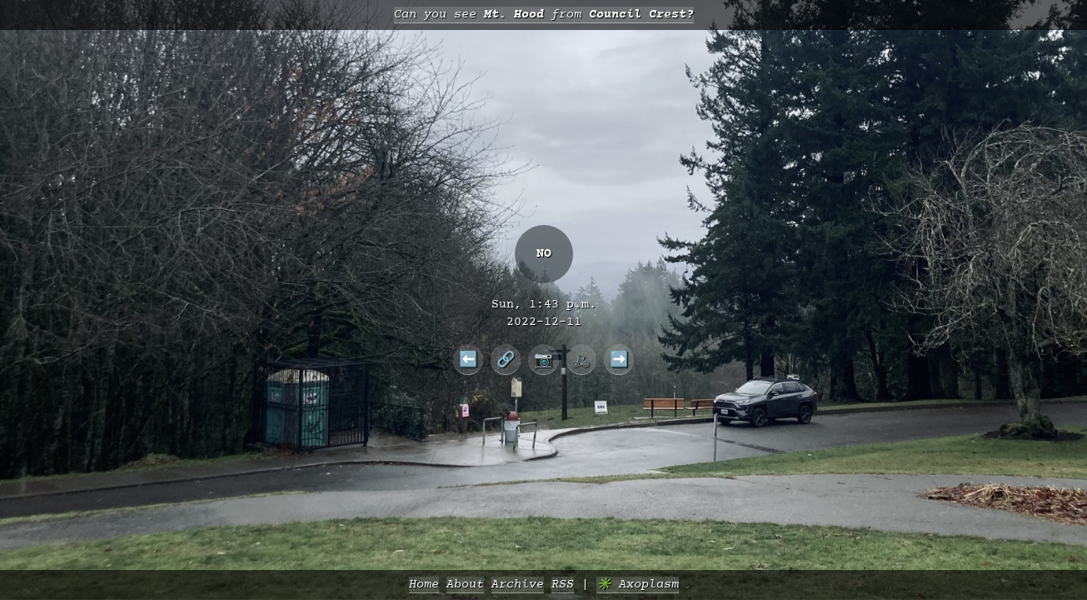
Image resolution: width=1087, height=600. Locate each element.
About (465, 584)
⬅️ (468, 359)
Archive (517, 584)
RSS (562, 584)
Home (424, 584)
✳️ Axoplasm (637, 584)
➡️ (619, 359)
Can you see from (544, 14)
